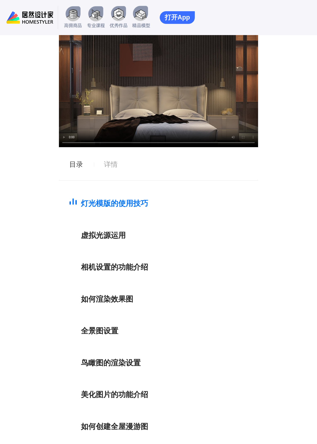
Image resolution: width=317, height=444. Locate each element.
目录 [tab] (76, 164)
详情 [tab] (111, 164)
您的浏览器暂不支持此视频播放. (158, 91)
